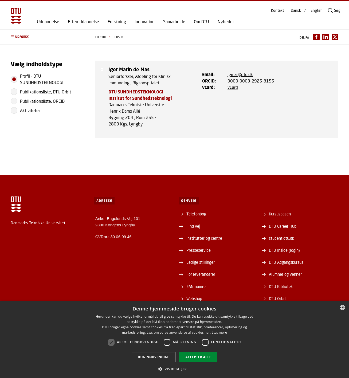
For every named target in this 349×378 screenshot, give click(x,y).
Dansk (296, 10)
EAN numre (196, 286)
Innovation (145, 21)
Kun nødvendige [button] (153, 357)
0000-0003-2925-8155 (251, 80)
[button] (48, 37)
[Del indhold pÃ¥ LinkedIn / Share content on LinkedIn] (325, 37)
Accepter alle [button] (198, 357)
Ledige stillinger (200, 262)
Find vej (193, 226)
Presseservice (198, 250)
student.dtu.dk (281, 238)
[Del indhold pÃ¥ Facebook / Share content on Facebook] (316, 37)
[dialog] (174, 339)
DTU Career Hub (282, 226)
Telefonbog (196, 213)
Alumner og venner (285, 274)
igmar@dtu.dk (240, 74)
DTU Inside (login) (284, 250)
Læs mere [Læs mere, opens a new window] (219, 332)
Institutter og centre (204, 238)
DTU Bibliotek (281, 286)
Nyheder (226, 21)
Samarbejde (174, 21)
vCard (233, 87)
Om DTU (201, 21)
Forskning (117, 21)
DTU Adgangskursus (286, 262)
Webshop (194, 298)
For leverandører (200, 274)
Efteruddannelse (83, 21)
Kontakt (277, 10)
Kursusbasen (280, 213)
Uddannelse (48, 21)
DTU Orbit (277, 298)
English (317, 10)
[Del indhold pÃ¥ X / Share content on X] (335, 37)
